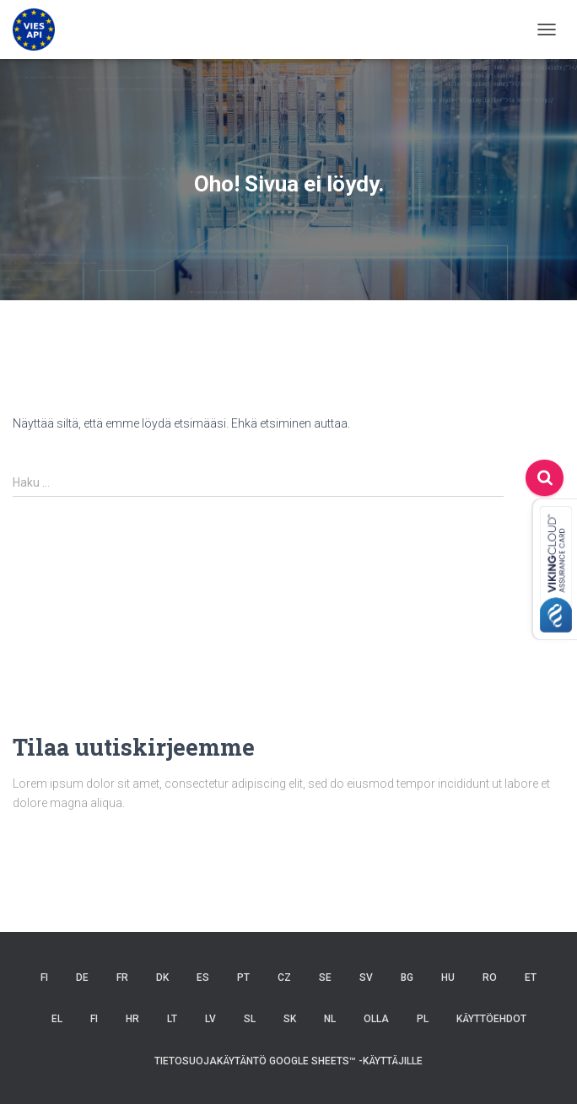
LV (210, 1019)
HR (132, 1019)
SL (250, 1019)
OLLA (376, 1019)
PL (423, 1019)
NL (330, 1019)
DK (162, 977)
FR (122, 977)
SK (289, 1019)
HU (448, 977)
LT (172, 1019)
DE (82, 977)
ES (203, 977)
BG (407, 977)
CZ (284, 977)
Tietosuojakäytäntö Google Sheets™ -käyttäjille (288, 1061)
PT (243, 977)
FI (44, 977)
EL (56, 1019)
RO (490, 977)
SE (325, 977)
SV (366, 977)
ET (531, 977)
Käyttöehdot (491, 1019)
